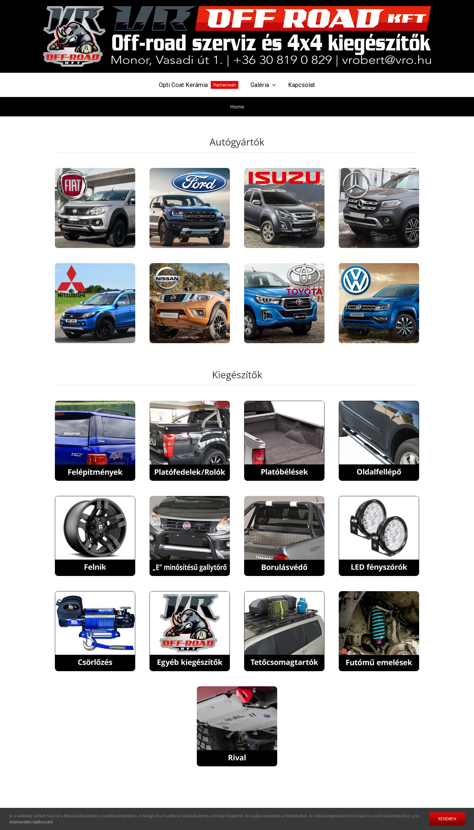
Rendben (447, 819)
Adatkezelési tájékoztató (31, 822)
